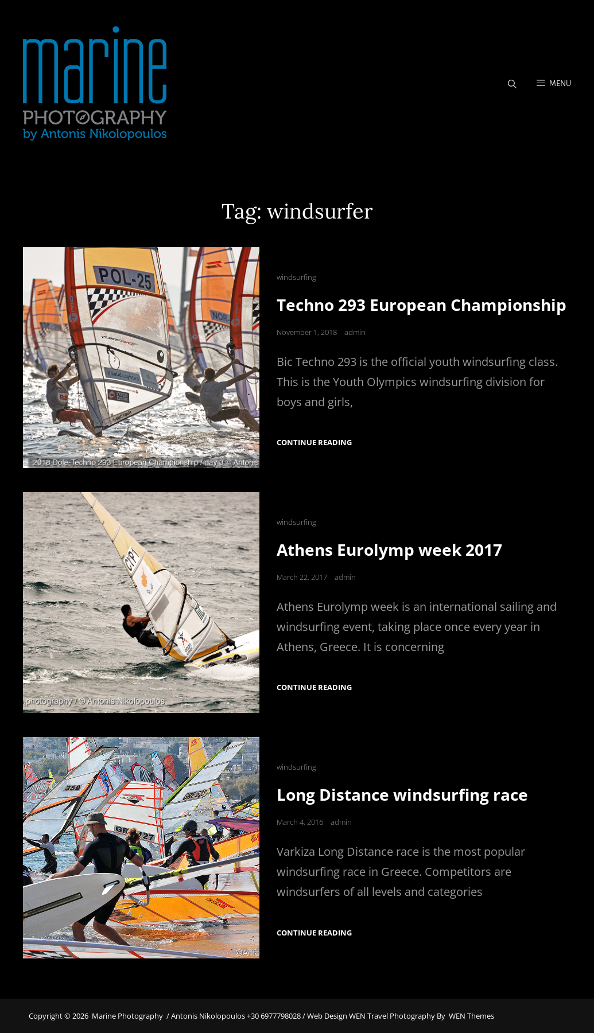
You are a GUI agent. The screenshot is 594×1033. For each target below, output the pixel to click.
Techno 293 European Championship (421, 304)
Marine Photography (127, 1016)
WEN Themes (471, 1016)
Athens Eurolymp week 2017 (389, 549)
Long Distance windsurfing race (402, 794)
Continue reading (314, 442)
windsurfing (296, 277)
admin (355, 332)
